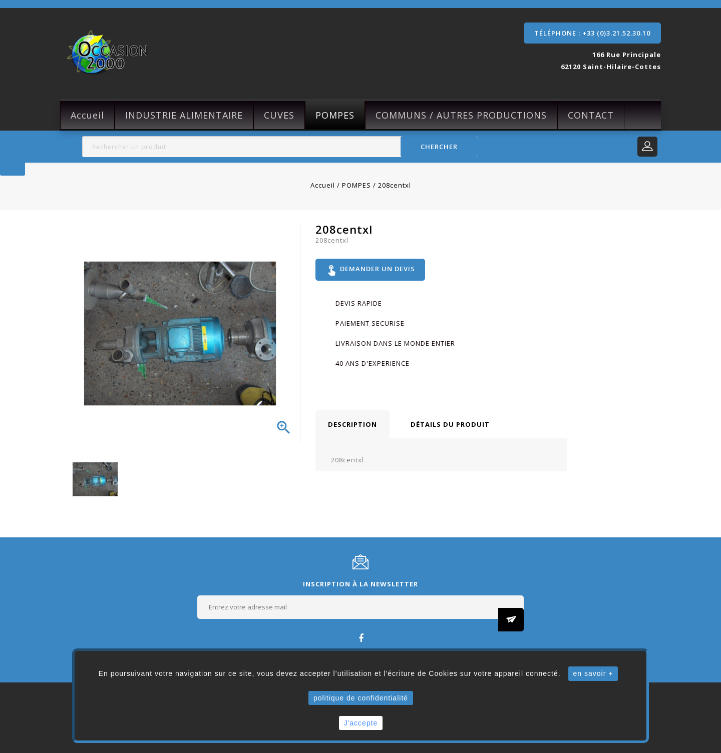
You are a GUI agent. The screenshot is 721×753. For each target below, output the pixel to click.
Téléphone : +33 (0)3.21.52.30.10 (592, 33)
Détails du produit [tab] (450, 425)
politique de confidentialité (360, 698)
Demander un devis (371, 270)
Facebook (360, 637)
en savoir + (593, 673)
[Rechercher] (280, 146)
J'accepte (361, 723)
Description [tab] (352, 425)
